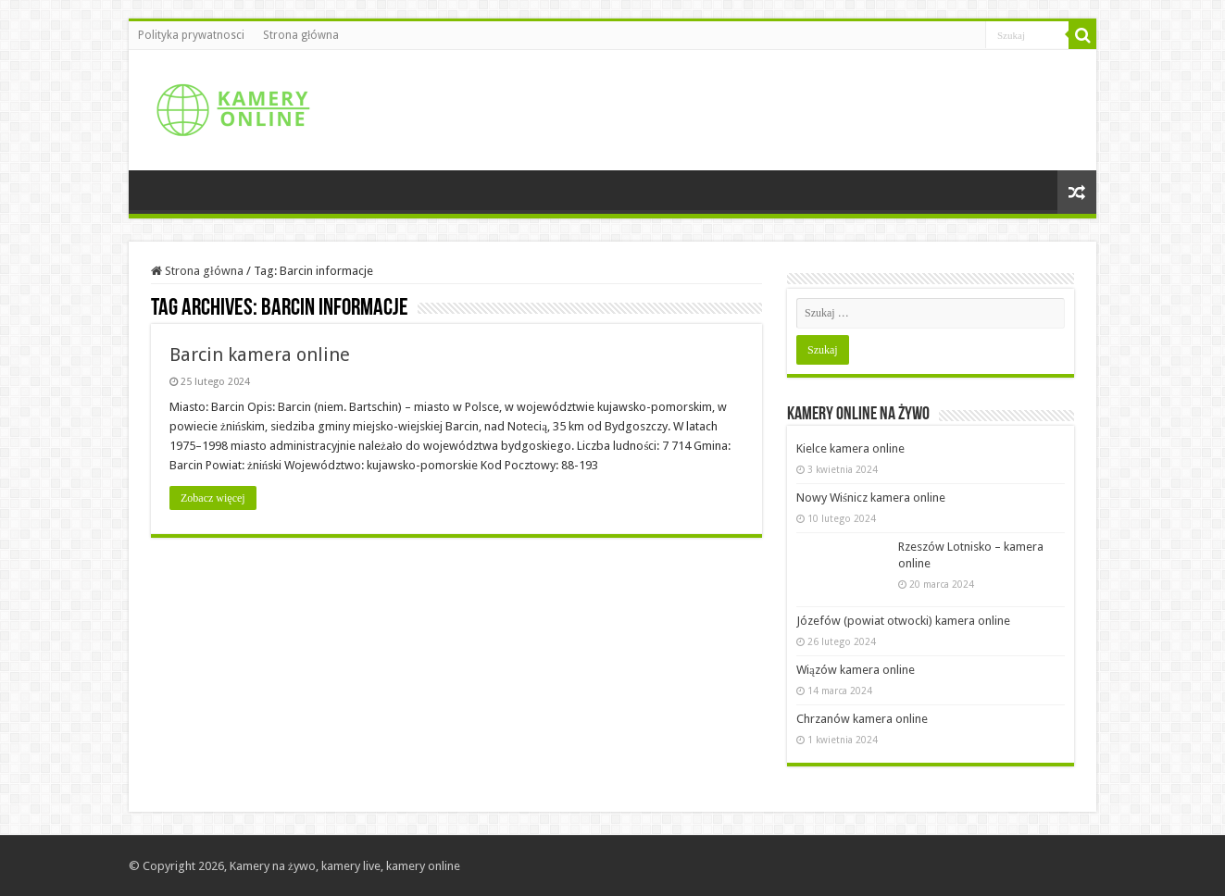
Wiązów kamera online (855, 670)
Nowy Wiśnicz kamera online (870, 497)
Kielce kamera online (850, 448)
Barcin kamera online (259, 354)
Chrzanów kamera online (862, 719)
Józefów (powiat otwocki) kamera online (903, 621)
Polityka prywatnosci (191, 35)
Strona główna (301, 35)
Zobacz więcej (213, 498)
